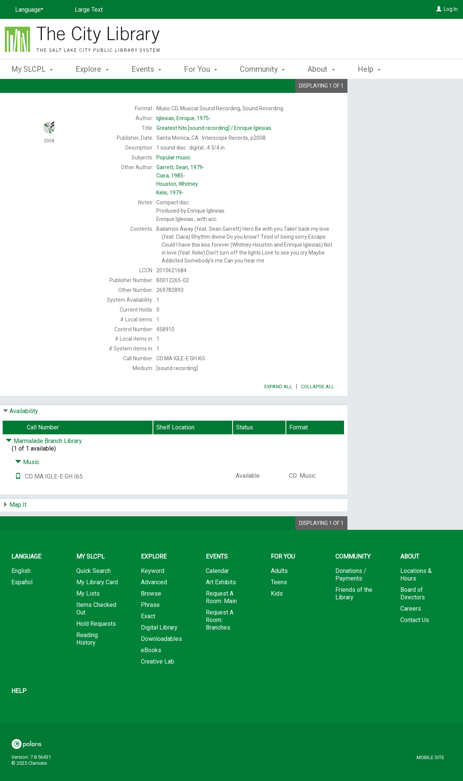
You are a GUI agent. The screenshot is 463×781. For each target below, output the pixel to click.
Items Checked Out (96, 629)
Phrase (150, 626)
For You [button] (200, 69)
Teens (279, 603)
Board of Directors (412, 614)
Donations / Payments (350, 595)
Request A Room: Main (221, 618)
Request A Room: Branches (219, 641)
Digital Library (159, 648)
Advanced (154, 603)
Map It (17, 525)
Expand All (278, 408)
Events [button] (146, 69)
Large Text (89, 9)
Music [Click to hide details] (27, 483)
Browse (151, 614)
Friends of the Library (353, 614)
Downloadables (161, 660)
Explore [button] (92, 69)
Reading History (87, 660)
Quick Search (93, 592)
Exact (148, 637)
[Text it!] (18, 497)
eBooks (151, 671)
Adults (279, 592)
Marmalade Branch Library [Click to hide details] (44, 462)
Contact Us (414, 641)
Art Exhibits (221, 603)
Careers (410, 629)
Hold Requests (96, 644)
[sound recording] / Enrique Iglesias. (214, 128)
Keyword (152, 592)
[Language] (28, 9)
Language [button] (26, 577)
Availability (23, 432)
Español (21, 603)
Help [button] (369, 69)
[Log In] (438, 9)
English (21, 592)
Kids (277, 614)
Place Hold (388, 91)
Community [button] (262, 69)
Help (18, 712)
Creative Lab (157, 682)
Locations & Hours (416, 595)
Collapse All (317, 408)
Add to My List (404, 106)
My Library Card (97, 603)
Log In (451, 9)
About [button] (321, 69)
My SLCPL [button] (32, 69)
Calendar (217, 592)
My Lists (88, 614)
